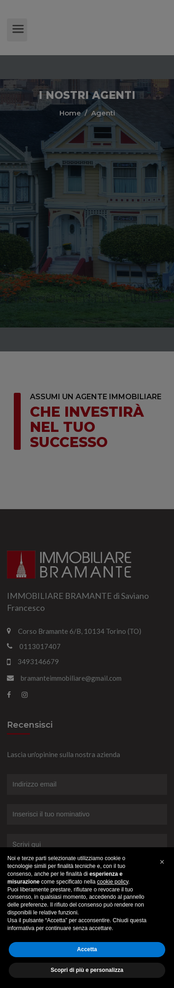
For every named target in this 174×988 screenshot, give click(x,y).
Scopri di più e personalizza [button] (87, 970)
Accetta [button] (87, 949)
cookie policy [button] (112, 882)
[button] (162, 862)
